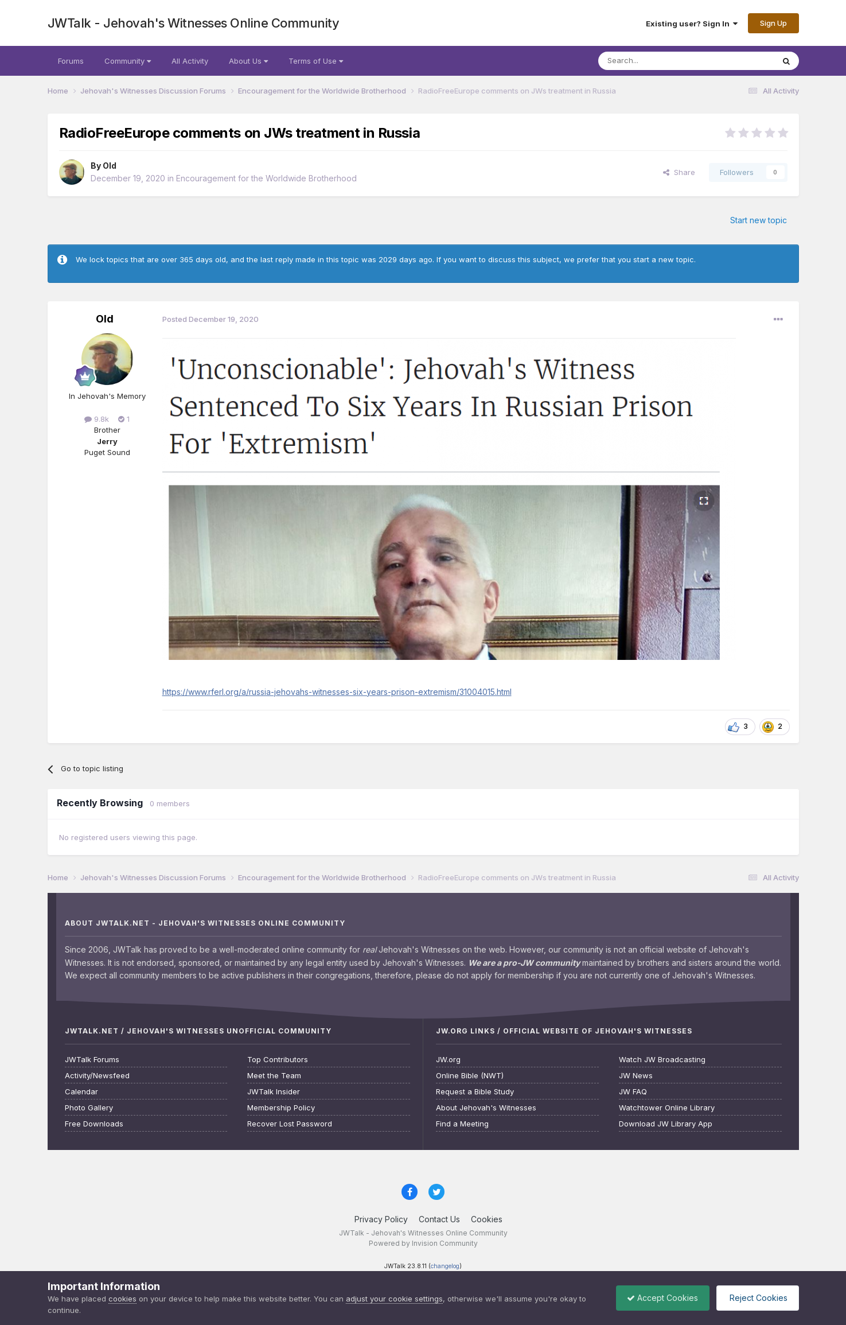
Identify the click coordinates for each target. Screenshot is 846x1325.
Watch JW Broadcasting (662, 1059)
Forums (71, 60)
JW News (636, 1075)
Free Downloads (94, 1124)
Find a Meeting (462, 1124)
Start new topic (758, 220)
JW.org (448, 1059)
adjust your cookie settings (394, 1298)
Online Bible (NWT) (470, 1075)
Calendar (81, 1091)
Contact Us (439, 1219)
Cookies (486, 1219)
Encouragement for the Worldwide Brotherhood (266, 178)
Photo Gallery (89, 1107)
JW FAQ (633, 1091)
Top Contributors (277, 1059)
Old (109, 165)
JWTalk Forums (92, 1059)
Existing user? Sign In (692, 23)
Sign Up (773, 23)
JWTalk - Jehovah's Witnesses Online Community (194, 22)
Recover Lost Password (289, 1124)
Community (127, 60)
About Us (248, 60)
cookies (122, 1298)
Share (679, 172)
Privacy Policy (381, 1219)
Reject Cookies (756, 1298)
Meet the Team (274, 1075)
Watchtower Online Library (667, 1107)
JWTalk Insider (273, 1091)
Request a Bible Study (475, 1091)
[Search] (656, 61)
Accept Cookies (659, 1298)
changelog (445, 1266)
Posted (210, 319)
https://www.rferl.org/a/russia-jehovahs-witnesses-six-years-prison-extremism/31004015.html (337, 692)
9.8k (96, 418)
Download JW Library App (665, 1124)
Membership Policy (281, 1107)
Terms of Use (316, 60)
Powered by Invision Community (423, 1243)
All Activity (189, 60)
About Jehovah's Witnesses (486, 1107)
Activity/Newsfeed (97, 1075)
